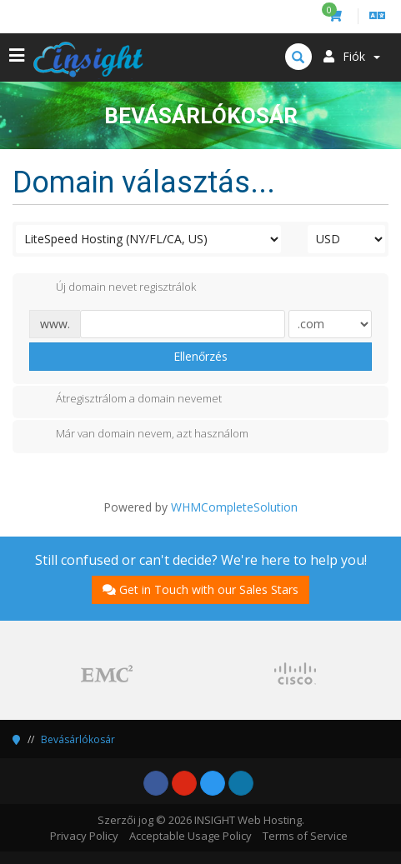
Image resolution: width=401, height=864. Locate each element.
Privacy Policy (84, 835)
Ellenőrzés (200, 356)
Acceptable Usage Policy (190, 835)
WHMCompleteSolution (234, 507)
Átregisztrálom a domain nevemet (125, 400)
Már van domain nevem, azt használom (138, 435)
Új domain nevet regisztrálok (112, 288)
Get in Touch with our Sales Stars (200, 589)
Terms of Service (305, 835)
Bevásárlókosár (78, 739)
